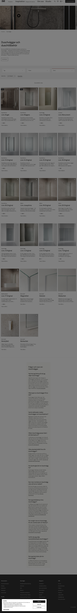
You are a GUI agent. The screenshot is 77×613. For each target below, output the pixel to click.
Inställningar (39, 607)
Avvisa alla (39, 604)
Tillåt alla (39, 601)
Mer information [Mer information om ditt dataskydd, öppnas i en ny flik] (6, 609)
